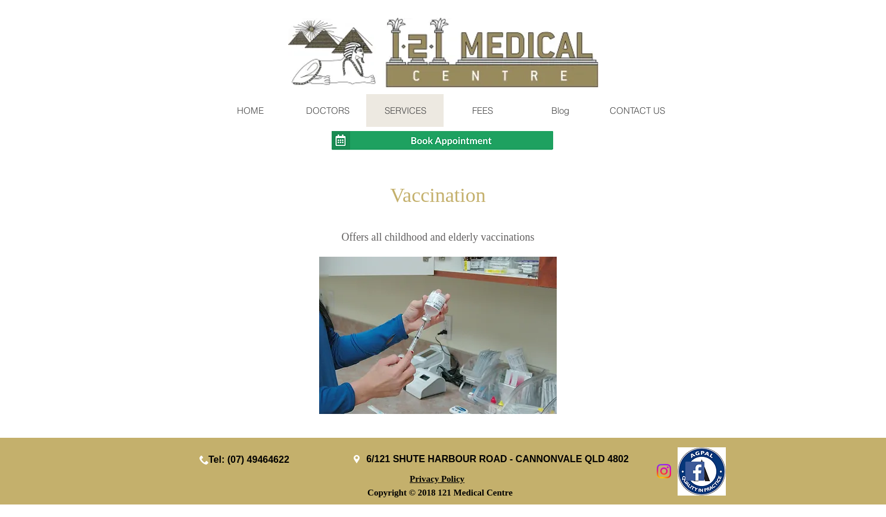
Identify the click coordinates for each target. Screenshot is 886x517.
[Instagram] (663, 471)
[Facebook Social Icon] (694, 471)
